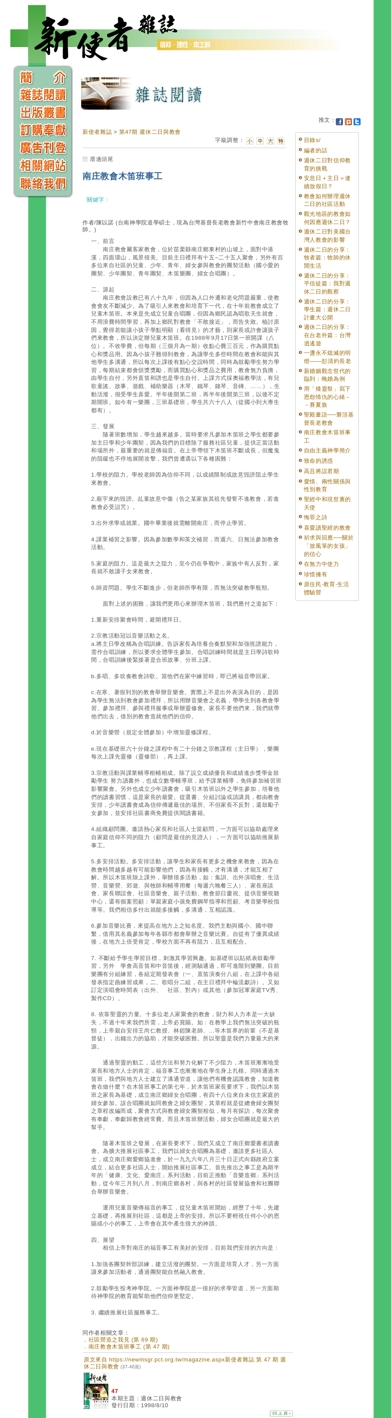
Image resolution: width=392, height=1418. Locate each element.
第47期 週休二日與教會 (150, 132)
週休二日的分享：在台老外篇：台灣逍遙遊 (327, 335)
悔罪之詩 (316, 517)
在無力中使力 (321, 564)
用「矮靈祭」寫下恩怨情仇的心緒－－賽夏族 (327, 396)
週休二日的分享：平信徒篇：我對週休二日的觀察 (327, 283)
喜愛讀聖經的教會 (327, 527)
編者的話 (316, 150)
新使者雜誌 (97, 132)
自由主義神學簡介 (327, 450)
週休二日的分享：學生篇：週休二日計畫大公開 (327, 309)
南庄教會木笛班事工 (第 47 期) (129, 1346)
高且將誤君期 (321, 471)
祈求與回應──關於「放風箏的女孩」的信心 (329, 545)
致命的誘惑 (318, 461)
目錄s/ (312, 140)
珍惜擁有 (316, 574)
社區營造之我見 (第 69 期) (123, 1339)
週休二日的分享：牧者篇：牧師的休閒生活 (327, 257)
